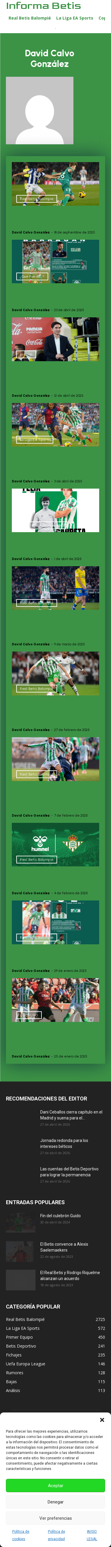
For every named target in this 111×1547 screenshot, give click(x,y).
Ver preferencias (55, 1518)
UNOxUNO (29, 1015)
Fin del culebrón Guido (60, 1215)
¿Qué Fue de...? (32, 276)
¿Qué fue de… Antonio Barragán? (45, 297)
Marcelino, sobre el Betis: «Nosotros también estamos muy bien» (54, 379)
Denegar (56, 1502)
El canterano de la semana (42, 525)
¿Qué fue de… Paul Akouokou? (39, 958)
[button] (102, 1420)
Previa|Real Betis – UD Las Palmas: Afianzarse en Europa (50, 627)
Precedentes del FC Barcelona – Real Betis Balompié (45, 464)
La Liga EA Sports (35, 440)
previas (26, 354)
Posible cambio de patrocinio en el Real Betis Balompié (55, 880)
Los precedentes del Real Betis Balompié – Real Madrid (49, 713)
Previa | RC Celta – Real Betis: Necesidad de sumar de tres (51, 798)
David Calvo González (31, 232)
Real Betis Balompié (37, 199)
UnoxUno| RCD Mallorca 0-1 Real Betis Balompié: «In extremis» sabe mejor (53, 1039)
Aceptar (55, 1485)
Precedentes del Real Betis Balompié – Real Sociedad (51, 219)
